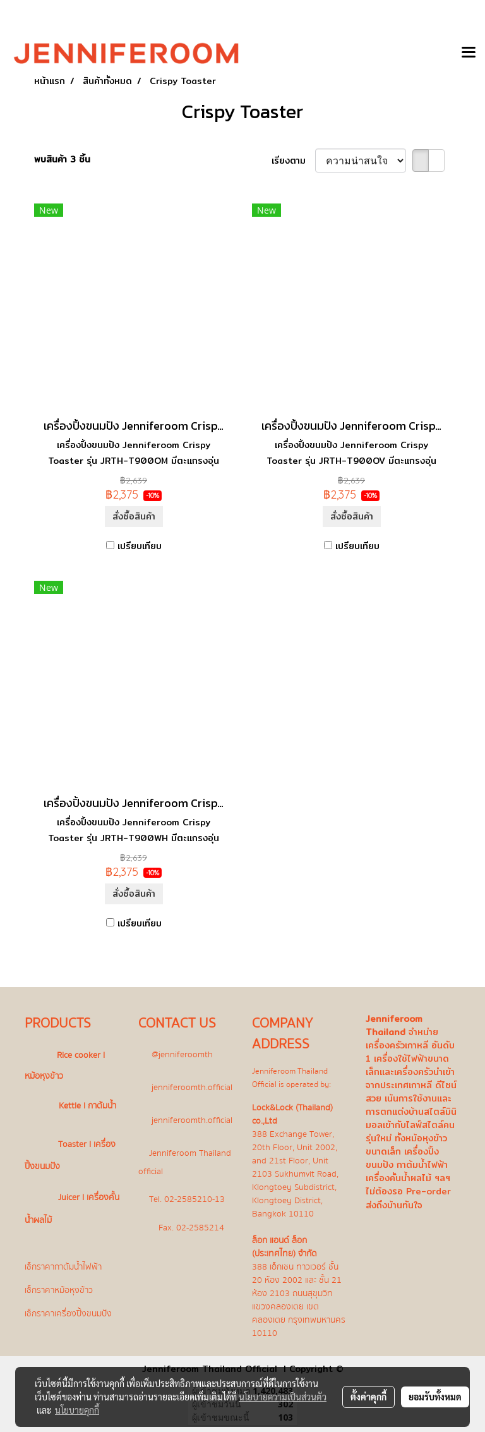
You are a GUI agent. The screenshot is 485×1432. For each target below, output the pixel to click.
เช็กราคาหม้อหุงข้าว (59, 1290)
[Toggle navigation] (468, 53)
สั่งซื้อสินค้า (133, 516)
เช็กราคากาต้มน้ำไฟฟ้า (63, 1266)
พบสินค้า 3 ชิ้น (62, 159)
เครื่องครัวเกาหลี (397, 1045)
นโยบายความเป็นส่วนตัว (282, 1396)
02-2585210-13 (194, 1198)
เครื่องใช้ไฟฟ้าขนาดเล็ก (407, 1065)
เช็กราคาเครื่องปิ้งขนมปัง (68, 1313)
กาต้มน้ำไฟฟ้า (422, 1165)
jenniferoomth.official (192, 1086)
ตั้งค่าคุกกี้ (368, 1396)
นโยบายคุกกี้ (77, 1410)
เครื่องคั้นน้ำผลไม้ (398, 1178)
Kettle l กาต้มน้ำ (87, 1105)
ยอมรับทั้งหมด (435, 1396)
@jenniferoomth (182, 1053)
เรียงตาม (293, 160)
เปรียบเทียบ (139, 546)
